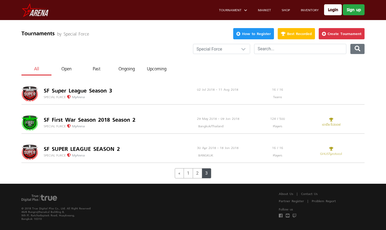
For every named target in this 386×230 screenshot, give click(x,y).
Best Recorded (296, 33)
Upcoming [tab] (156, 68)
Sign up (354, 9)
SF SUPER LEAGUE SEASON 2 (82, 149)
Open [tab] (66, 68)
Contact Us (309, 194)
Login (333, 9)
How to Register (253, 33)
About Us (286, 194)
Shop (286, 10)
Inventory (310, 10)
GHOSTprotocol (331, 152)
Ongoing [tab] (126, 68)
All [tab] (36, 68)
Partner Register (291, 201)
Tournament (233, 11)
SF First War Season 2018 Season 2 (89, 120)
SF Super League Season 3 (78, 91)
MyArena (78, 97)
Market (264, 10)
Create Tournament (341, 33)
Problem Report (324, 201)
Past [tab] (97, 68)
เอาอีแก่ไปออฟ (331, 122)
